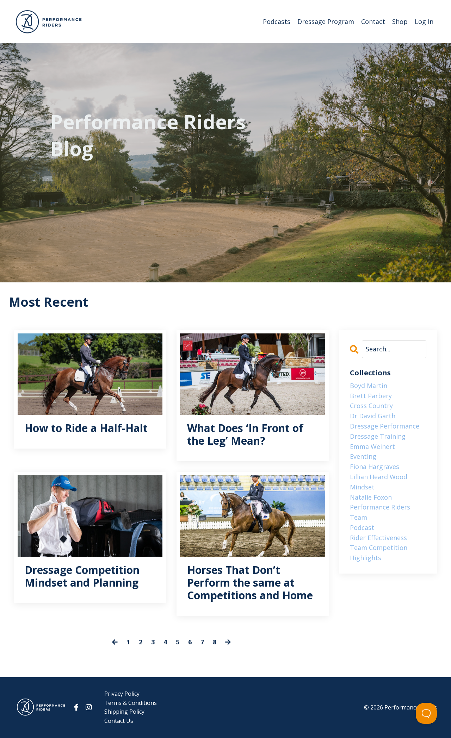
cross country (371, 405)
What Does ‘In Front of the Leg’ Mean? (245, 434)
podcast (362, 527)
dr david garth (372, 416)
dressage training (378, 436)
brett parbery (371, 396)
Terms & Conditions (130, 703)
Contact (373, 21)
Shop (400, 21)
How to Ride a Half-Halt (86, 428)
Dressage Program (325, 21)
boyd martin (368, 385)
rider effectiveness (378, 537)
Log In (424, 21)
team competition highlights (378, 552)
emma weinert (372, 446)
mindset (362, 487)
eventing (363, 456)
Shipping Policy (124, 711)
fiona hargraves (374, 466)
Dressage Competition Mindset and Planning (82, 576)
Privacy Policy (122, 694)
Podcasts (276, 21)
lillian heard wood (378, 477)
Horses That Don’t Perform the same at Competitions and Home (250, 583)
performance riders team (380, 512)
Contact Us (118, 721)
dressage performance (384, 426)
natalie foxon (371, 497)
